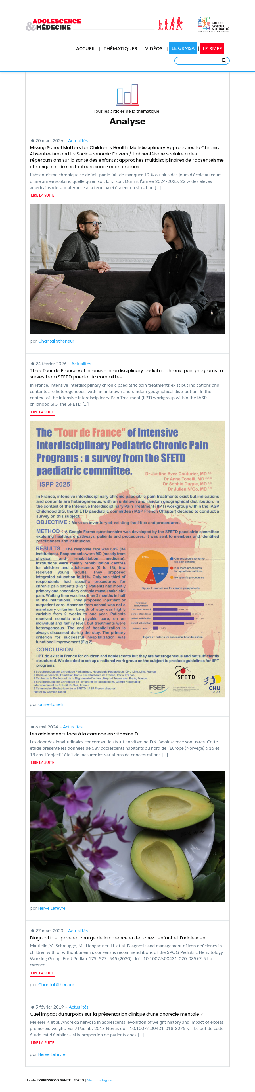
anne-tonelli (50, 704)
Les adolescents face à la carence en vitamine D (84, 734)
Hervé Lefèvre (52, 908)
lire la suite (42, 195)
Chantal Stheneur (56, 341)
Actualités (78, 140)
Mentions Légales (100, 1080)
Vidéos (153, 48)
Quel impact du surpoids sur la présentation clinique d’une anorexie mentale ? (116, 1014)
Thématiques (120, 48)
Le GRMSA (183, 48)
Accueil (86, 48)
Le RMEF (212, 48)
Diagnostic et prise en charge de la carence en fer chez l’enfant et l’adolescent (118, 938)
